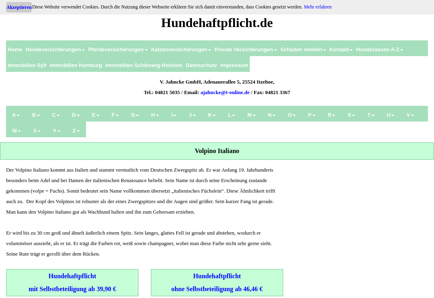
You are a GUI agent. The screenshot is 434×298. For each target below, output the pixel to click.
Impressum (234, 65)
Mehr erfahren (318, 7)
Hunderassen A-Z (379, 49)
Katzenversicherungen (181, 49)
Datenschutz (201, 65)
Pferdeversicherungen (117, 49)
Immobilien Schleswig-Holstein (143, 65)
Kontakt (341, 49)
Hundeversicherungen (55, 49)
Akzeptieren (19, 7)
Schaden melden (303, 49)
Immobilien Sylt (27, 65)
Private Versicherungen (246, 49)
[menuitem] (15, 48)
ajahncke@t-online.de (225, 92)
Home (15, 49)
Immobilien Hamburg (76, 65)
